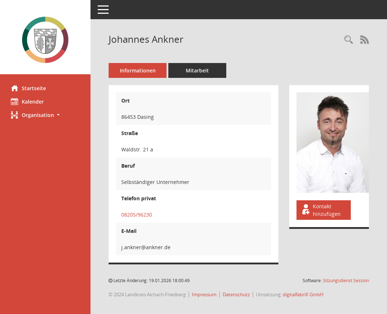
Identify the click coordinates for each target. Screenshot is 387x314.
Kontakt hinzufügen (321, 210)
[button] (45, 115)
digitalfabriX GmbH (303, 294)
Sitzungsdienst (346, 280)
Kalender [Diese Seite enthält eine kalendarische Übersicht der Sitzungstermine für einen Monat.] (27, 101)
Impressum (204, 294)
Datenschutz (236, 294)
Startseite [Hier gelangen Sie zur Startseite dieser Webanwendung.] (28, 88)
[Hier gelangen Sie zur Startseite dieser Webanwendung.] (45, 40)
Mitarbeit (197, 70)
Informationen (138, 70)
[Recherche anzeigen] (349, 40)
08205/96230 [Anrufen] (136, 214)
